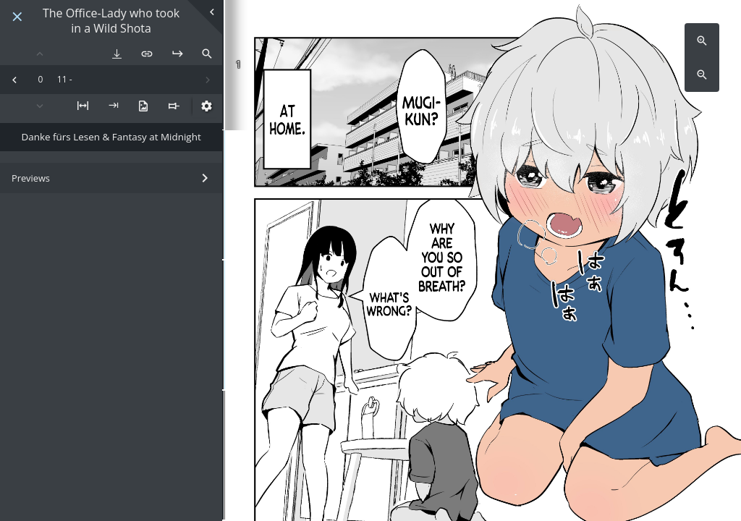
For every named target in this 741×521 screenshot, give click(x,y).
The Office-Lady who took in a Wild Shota (111, 21)
